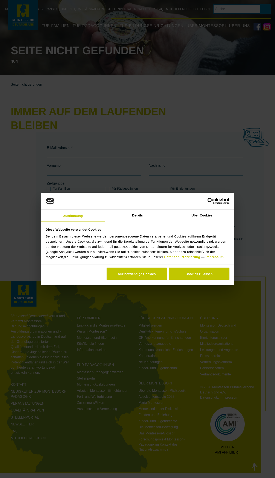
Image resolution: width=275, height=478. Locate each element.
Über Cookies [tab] (201, 215)
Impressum (215, 257)
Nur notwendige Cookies (137, 274)
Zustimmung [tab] (73, 215)
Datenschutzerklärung (182, 257)
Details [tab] (137, 215)
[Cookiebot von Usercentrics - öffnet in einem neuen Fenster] (210, 201)
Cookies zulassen (198, 274)
